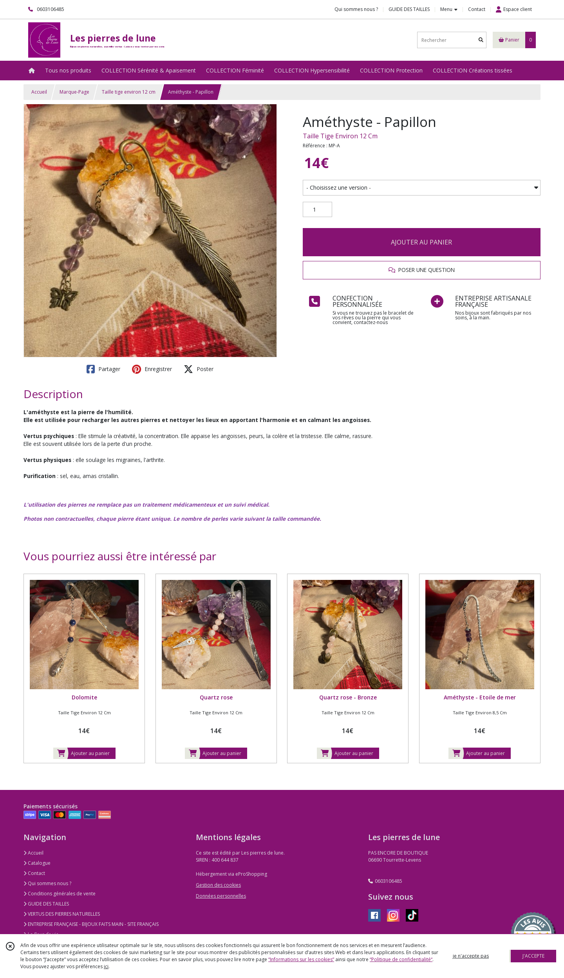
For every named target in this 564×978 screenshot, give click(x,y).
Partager (103, 369)
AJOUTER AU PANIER (421, 242)
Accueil (39, 92)
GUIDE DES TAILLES (46, 903)
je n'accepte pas (471, 956)
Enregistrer (152, 369)
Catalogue (37, 863)
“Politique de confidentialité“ (401, 959)
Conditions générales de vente (60, 893)
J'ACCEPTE (533, 956)
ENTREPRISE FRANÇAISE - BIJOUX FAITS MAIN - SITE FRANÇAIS (91, 924)
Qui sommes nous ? (47, 883)
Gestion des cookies (218, 885)
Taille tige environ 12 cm (128, 92)
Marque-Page (74, 92)
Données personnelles (221, 896)
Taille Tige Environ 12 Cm (340, 136)
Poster (198, 369)
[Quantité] (317, 209)
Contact (476, 9)
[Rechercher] (481, 40)
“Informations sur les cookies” (301, 959)
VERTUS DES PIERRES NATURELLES (62, 914)
